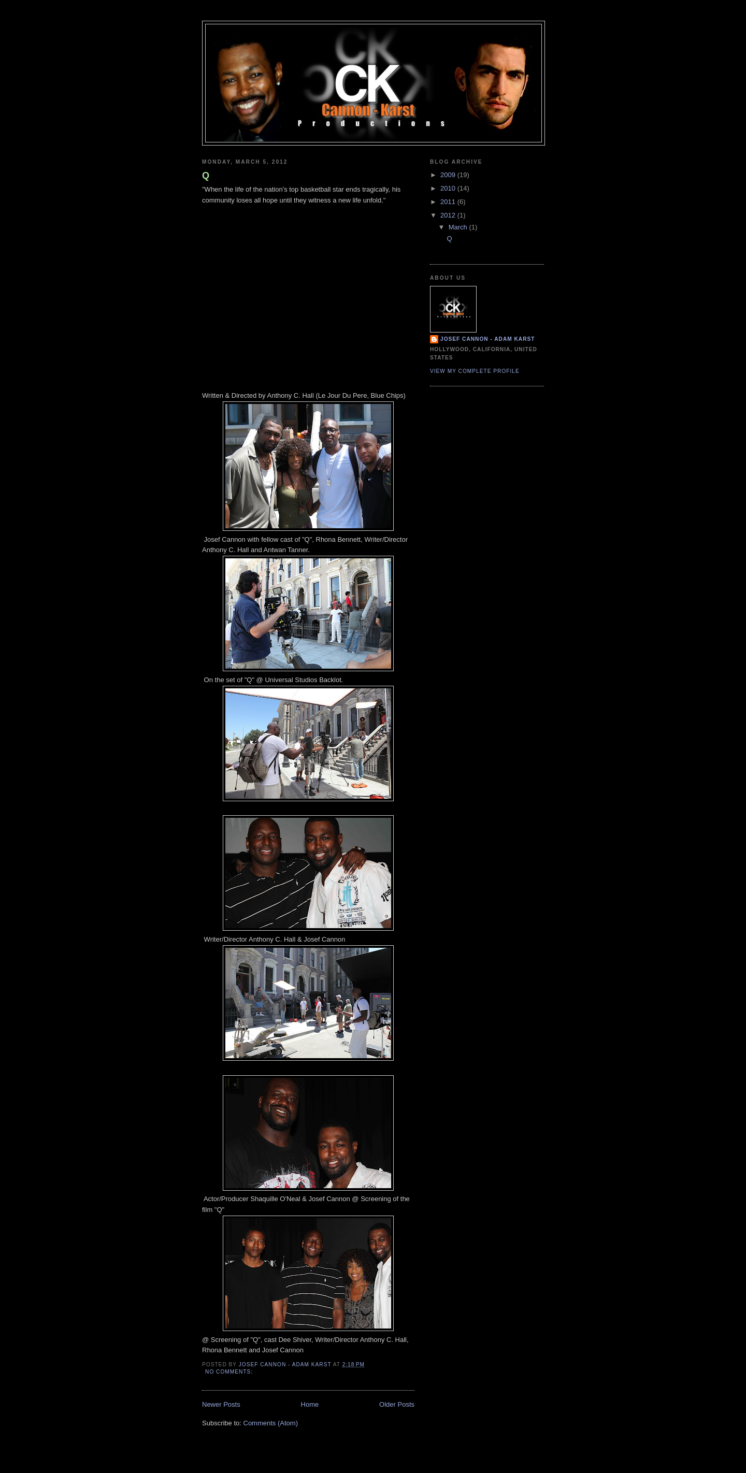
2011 (448, 202)
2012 (448, 215)
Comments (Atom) (270, 1423)
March (459, 227)
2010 (448, 188)
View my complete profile (475, 371)
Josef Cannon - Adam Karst (487, 339)
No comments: (230, 1372)
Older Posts (396, 1404)
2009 (448, 175)
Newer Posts (221, 1404)
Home (310, 1404)
